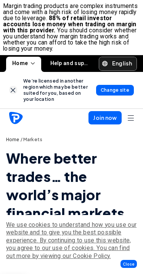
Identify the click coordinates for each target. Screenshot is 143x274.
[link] (13, 90)
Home (23, 63)
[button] (129, 264)
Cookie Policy (91, 256)
